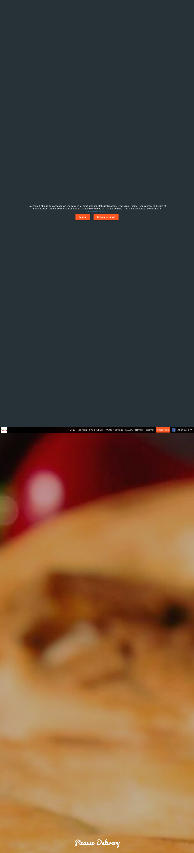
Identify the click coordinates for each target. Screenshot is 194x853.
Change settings (106, 217)
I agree (83, 217)
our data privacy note (97, 211)
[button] (185, 430)
